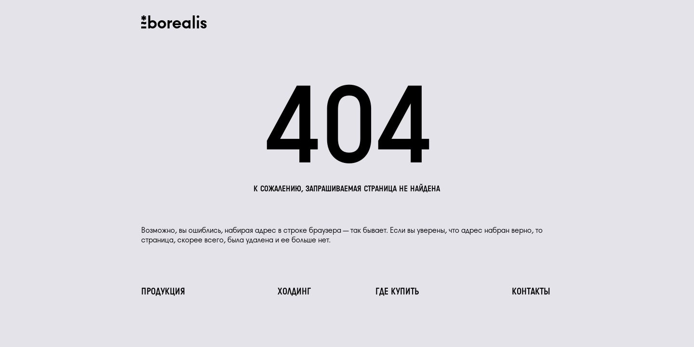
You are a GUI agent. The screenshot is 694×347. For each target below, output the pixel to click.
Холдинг (294, 292)
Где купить (397, 292)
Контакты (531, 292)
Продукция (163, 292)
